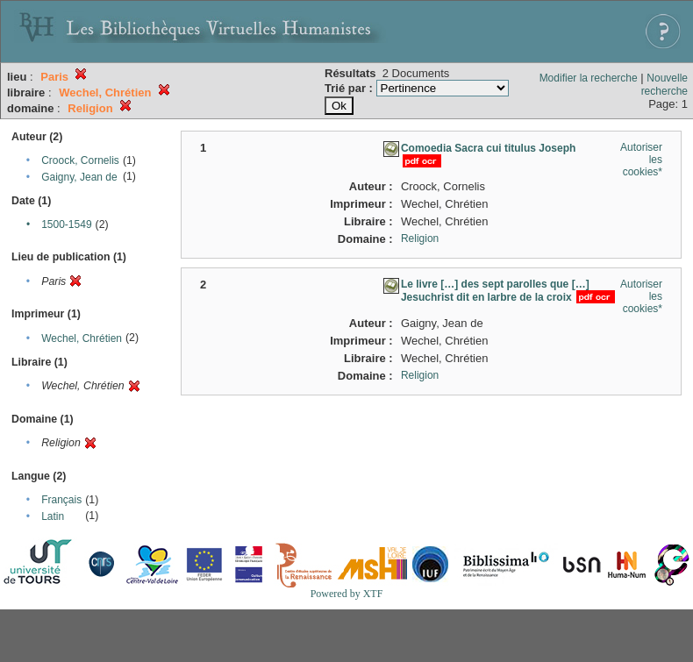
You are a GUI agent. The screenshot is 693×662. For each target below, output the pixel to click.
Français (61, 500)
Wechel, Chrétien (81, 338)
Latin (52, 516)
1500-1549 (66, 224)
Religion (420, 238)
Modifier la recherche (588, 78)
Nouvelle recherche (664, 84)
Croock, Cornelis (80, 160)
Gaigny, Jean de (79, 177)
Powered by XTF (347, 593)
